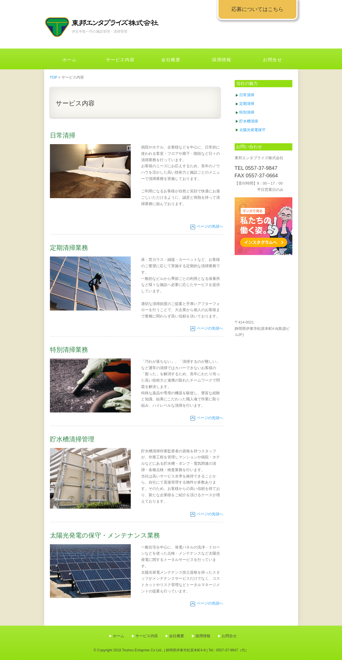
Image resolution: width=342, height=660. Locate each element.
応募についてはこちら (257, 9)
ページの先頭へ (210, 226)
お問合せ (272, 59)
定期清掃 (246, 103)
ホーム (69, 59)
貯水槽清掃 (248, 121)
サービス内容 (120, 59)
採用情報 (221, 59)
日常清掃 (246, 95)
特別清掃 (246, 112)
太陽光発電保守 (252, 130)
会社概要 (170, 59)
